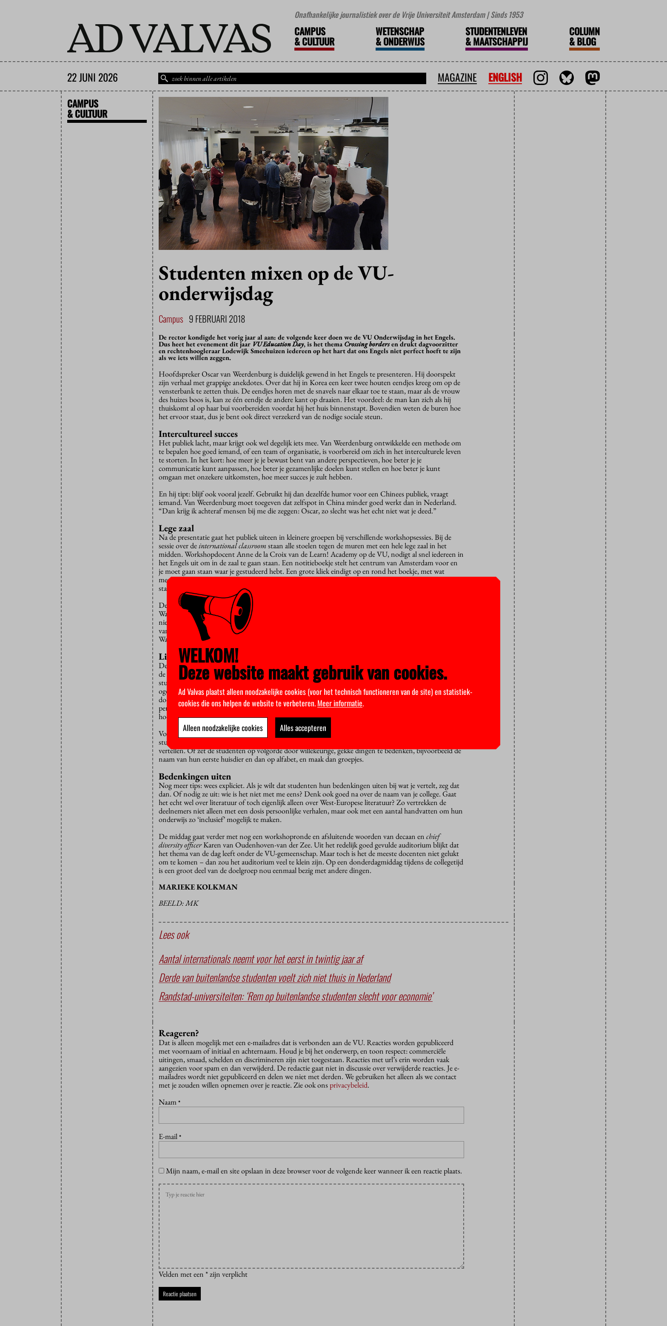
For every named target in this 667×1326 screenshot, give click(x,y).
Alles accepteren (303, 727)
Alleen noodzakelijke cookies (223, 727)
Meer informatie (339, 702)
